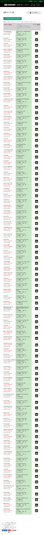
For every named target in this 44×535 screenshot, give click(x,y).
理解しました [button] (5, 530)
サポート (28, 5)
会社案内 (30, 1)
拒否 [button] (9, 530)
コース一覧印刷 (33, 12)
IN (25, 34)
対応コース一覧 (23, 5)
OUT (23, 34)
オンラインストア (38, 5)
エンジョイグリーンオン (33, 5)
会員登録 (40, 1)
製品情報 (18, 5)
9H (22, 50)
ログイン (35, 1)
